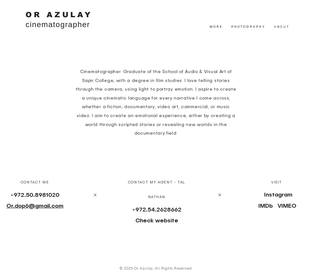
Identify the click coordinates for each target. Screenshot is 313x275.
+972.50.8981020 (35, 195)
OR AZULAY (59, 15)
